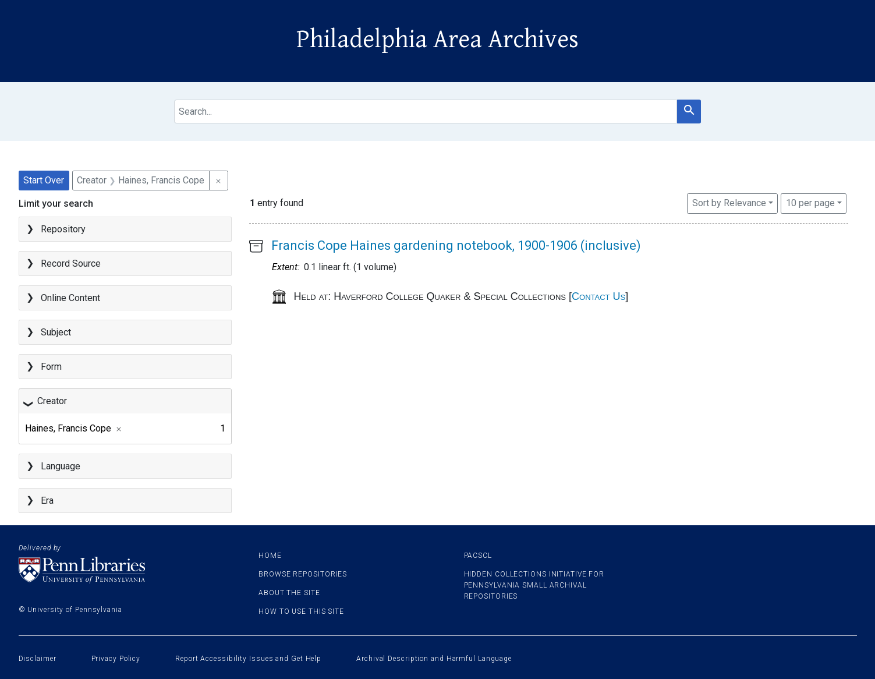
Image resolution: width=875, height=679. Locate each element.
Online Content (70, 297)
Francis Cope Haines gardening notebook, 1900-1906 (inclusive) (456, 245)
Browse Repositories (302, 574)
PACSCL (478, 555)
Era (47, 500)
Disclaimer (37, 659)
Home (270, 555)
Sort (729, 202)
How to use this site (301, 611)
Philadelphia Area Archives (437, 39)
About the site (289, 593)
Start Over (43, 180)
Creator (52, 400)
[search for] (425, 111)
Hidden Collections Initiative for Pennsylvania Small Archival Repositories (534, 585)
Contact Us (598, 296)
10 (810, 202)
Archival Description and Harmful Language (434, 659)
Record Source (71, 263)
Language (60, 466)
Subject (56, 332)
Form (51, 366)
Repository (63, 229)
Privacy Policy (116, 659)
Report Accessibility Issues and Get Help (248, 659)
